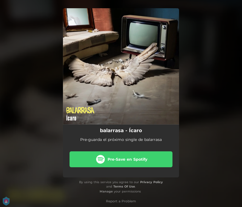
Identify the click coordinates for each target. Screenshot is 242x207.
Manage (106, 191)
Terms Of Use (124, 186)
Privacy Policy (151, 182)
